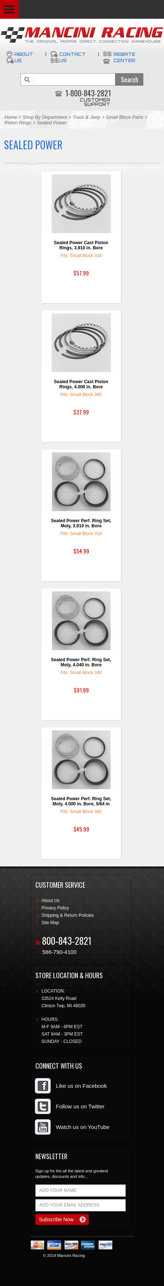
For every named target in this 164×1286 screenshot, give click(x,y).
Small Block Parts (124, 117)
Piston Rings (17, 122)
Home (10, 117)
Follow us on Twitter (80, 1106)
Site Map (50, 922)
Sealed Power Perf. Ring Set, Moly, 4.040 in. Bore (81, 662)
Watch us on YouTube (83, 1127)
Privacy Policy (55, 908)
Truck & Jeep (87, 117)
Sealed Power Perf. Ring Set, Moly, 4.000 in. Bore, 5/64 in (81, 801)
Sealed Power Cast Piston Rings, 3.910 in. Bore (81, 245)
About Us (23, 57)
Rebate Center (124, 57)
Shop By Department (44, 117)
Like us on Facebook (81, 1086)
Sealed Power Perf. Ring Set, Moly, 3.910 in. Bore (81, 523)
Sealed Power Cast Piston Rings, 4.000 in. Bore (81, 384)
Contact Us (72, 57)
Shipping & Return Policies (68, 915)
